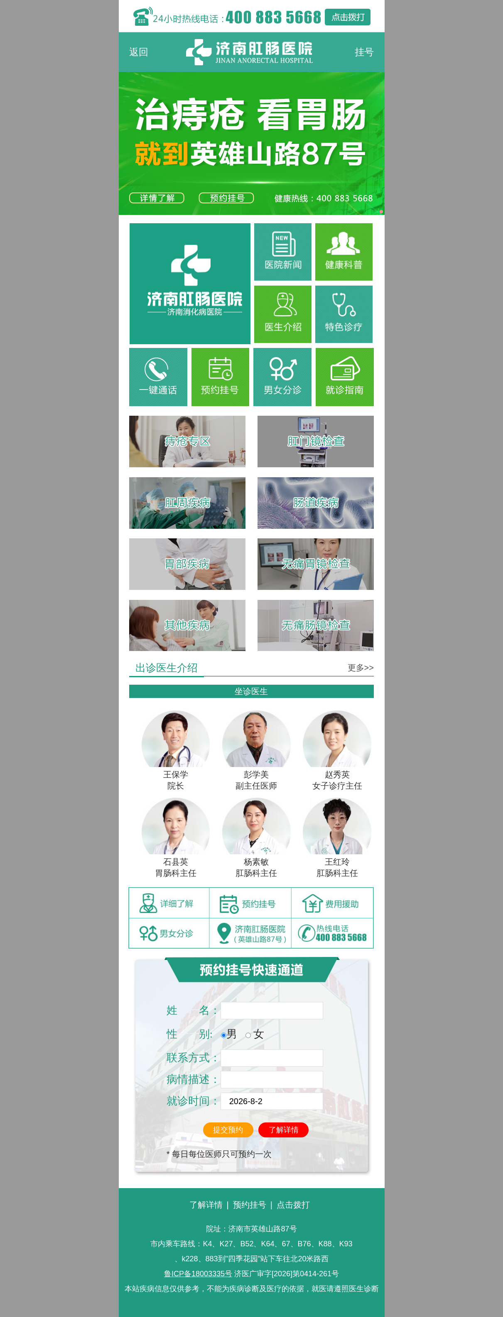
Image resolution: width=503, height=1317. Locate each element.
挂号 (364, 52)
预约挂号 (249, 1204)
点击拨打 (293, 1204)
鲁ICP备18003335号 (198, 1274)
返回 (138, 52)
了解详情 (284, 1130)
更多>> (361, 667)
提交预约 (228, 1130)
